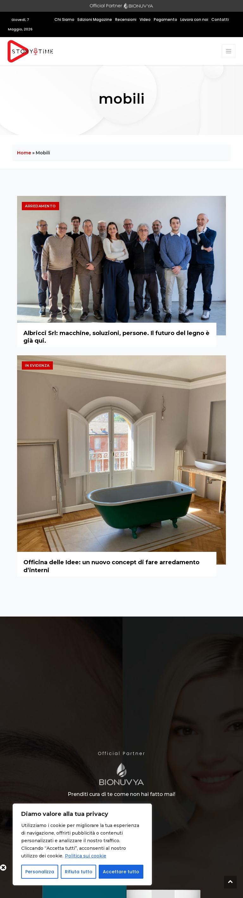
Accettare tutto (121, 872)
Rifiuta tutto (78, 872)
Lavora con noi (194, 19)
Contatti (220, 19)
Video (145, 19)
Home (24, 153)
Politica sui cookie (85, 856)
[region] (82, 844)
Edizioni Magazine (95, 19)
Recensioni (125, 19)
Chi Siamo (64, 19)
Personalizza (39, 872)
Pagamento (165, 19)
